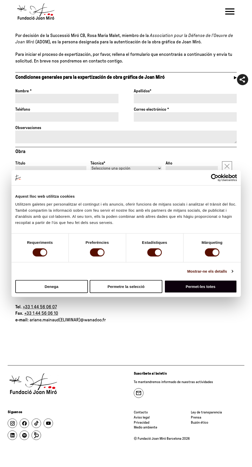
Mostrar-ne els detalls (207, 271)
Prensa (196, 417)
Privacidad (141, 422)
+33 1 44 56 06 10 (41, 313)
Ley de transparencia (206, 412)
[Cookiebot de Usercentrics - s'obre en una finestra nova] (214, 177)
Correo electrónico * (151, 109)
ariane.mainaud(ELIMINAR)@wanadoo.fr (68, 320)
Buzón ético (199, 422)
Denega (51, 286)
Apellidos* (142, 91)
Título (20, 163)
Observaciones (28, 128)
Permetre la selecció (126, 286)
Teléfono (22, 109)
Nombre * (23, 91)
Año (169, 163)
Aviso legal (142, 417)
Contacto (141, 412)
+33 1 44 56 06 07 (40, 307)
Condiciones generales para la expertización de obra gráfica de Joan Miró (90, 77)
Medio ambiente (145, 427)
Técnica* (97, 163)
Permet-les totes (201, 286)
